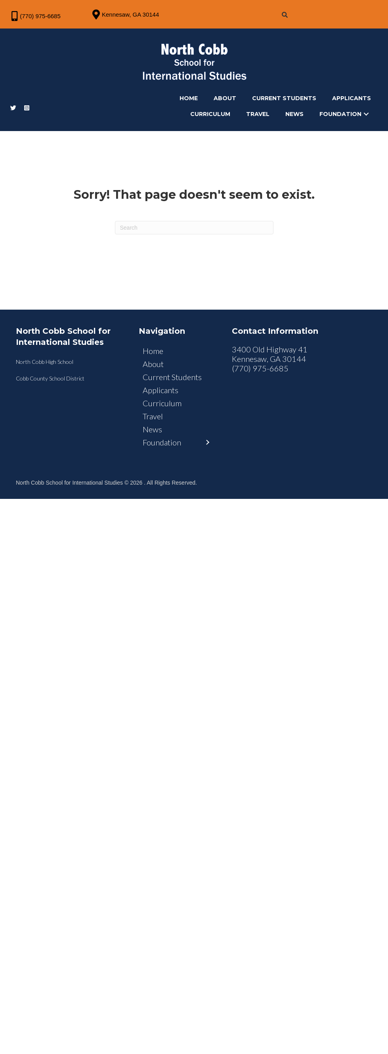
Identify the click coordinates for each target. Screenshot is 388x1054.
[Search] (194, 236)
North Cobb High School (44, 370)
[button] (363, 119)
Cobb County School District (50, 386)
